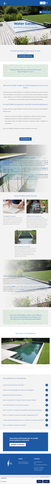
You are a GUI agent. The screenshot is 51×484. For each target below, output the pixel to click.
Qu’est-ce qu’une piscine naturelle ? (13, 385)
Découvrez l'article (25, 56)
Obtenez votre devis (17, 445)
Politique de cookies (38, 468)
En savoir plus (25, 139)
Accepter (46, 481)
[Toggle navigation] (46, 3)
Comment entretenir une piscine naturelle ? (16, 405)
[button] (1, 25)
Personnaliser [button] (4, 481)
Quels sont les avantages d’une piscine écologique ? (18, 390)
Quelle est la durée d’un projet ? (12, 395)
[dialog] (25, 480)
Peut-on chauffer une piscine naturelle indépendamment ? (20, 415)
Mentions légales (38, 470)
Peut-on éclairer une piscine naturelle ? (14, 425)
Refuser (39, 481)
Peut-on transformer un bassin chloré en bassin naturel (19, 400)
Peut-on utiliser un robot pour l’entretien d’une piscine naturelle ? (22, 410)
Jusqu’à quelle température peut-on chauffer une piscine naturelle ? (23, 420)
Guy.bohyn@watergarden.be (40, 464)
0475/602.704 (39, 462)
